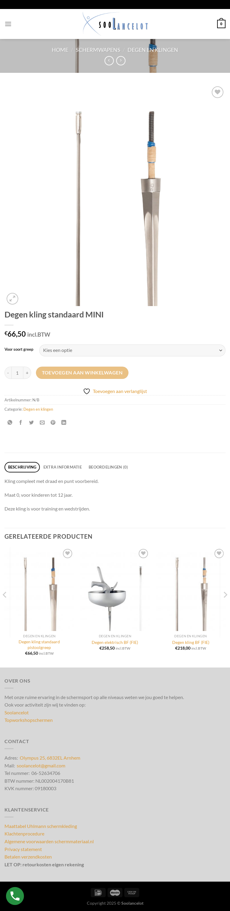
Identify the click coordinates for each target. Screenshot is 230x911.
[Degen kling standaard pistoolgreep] (39, 589)
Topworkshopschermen (28, 720)
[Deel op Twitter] (32, 423)
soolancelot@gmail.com (41, 765)
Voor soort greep (18, 349)
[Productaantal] (17, 373)
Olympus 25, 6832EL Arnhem (50, 758)
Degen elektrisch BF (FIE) (115, 642)
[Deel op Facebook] (21, 423)
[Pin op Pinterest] (53, 423)
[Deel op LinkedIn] (64, 423)
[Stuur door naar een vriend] (42, 423)
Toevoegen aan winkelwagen (82, 372)
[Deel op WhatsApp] (10, 423)
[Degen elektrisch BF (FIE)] (115, 589)
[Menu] (8, 23)
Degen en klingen (153, 49)
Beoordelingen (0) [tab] (108, 467)
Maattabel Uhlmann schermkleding (40, 826)
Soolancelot (16, 712)
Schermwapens (98, 49)
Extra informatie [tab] (62, 467)
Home (60, 49)
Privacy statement (23, 849)
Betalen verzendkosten (28, 856)
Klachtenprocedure (24, 833)
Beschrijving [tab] (22, 467)
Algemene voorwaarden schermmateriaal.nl (49, 841)
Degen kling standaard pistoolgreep (39, 644)
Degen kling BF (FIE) (190, 642)
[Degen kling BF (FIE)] (191, 589)
